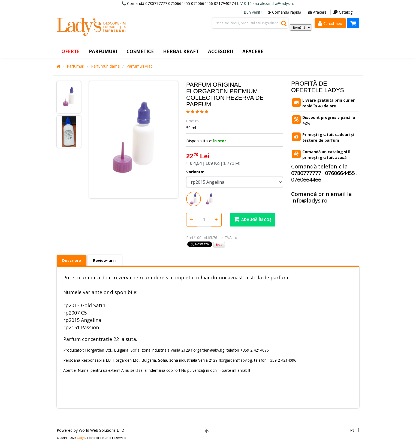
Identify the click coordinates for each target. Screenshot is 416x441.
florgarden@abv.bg (207, 350)
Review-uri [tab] (104, 260)
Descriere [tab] (71, 260)
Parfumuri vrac (139, 66)
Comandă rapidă (284, 12)
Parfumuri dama (105, 66)
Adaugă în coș (253, 219)
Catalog (342, 12)
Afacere (317, 12)
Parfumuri (75, 66)
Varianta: (195, 171)
